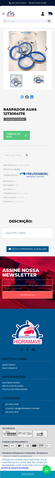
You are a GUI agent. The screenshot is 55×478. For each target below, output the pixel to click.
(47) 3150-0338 (37, 3)
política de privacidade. (15, 468)
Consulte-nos (16, 135)
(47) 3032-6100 (17, 3)
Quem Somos (8, 365)
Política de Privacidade (14, 389)
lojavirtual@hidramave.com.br (20, 408)
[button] (9, 49)
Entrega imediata (15, 119)
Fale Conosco (9, 368)
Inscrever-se (27, 295)
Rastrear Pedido (11, 383)
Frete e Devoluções (12, 386)
